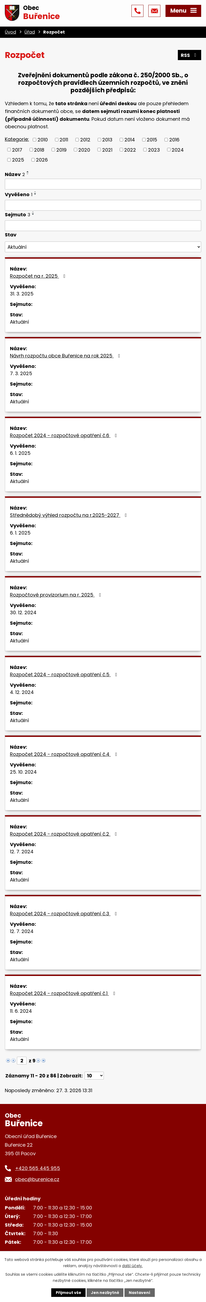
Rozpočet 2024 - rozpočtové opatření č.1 (63, 993)
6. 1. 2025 (20, 453)
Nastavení (139, 1292)
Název (15, 174)
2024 (178, 149)
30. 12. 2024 (23, 612)
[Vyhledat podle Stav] (103, 247)
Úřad (29, 32)
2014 (129, 139)
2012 (85, 139)
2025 (18, 159)
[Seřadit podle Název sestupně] (28, 174)
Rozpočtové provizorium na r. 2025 (56, 594)
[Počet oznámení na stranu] (94, 1076)
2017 (17, 149)
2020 (84, 149)
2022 (130, 149)
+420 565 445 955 (37, 1168)
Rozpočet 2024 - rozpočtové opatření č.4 (64, 754)
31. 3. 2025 (22, 293)
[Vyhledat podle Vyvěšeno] (103, 205)
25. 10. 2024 (23, 772)
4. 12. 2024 (22, 692)
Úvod (10, 32)
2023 (154, 149)
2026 (42, 159)
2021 (107, 149)
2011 (64, 139)
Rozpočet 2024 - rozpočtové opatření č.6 (64, 435)
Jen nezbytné (105, 1292)
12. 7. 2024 (22, 851)
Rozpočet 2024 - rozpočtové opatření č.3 (64, 913)
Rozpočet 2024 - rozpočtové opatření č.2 (64, 834)
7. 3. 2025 (21, 373)
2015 (152, 139)
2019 (61, 149)
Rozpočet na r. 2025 (39, 276)
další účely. (132, 1265)
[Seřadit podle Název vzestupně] (28, 172)
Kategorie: (17, 139)
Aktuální (19, 322)
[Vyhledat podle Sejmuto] (103, 225)
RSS (189, 55)
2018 (39, 149)
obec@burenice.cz (37, 1179)
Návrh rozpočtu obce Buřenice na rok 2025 (66, 355)
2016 (174, 139)
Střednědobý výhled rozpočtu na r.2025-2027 (69, 515)
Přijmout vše (68, 1292)
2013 (107, 139)
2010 (43, 139)
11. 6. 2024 (21, 1011)
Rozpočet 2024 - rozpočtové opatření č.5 (64, 674)
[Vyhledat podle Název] (103, 184)
